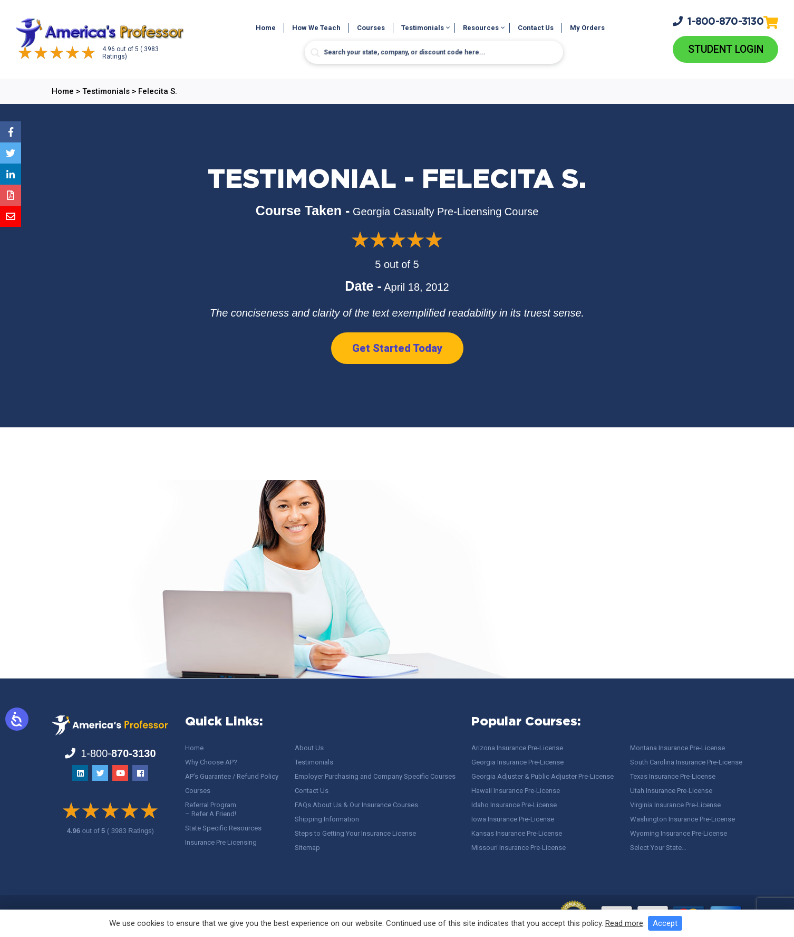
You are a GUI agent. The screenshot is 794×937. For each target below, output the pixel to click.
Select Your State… (658, 848)
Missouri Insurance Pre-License (518, 848)
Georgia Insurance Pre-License (517, 762)
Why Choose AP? (211, 762)
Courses (371, 28)
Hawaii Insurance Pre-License (515, 791)
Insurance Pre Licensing (221, 842)
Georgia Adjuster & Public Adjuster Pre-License (542, 776)
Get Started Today (397, 348)
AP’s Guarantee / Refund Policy (231, 776)
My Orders (587, 28)
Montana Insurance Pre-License (677, 748)
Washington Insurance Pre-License (682, 819)
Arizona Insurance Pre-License (517, 748)
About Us (309, 748)
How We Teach (316, 28)
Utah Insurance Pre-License (671, 791)
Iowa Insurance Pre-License (512, 819)
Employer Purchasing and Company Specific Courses (375, 776)
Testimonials (422, 28)
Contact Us (536, 28)
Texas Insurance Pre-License (672, 776)
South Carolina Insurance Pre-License (686, 762)
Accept (665, 923)
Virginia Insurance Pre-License (675, 805)
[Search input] (434, 52)
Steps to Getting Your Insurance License (355, 833)
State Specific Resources (223, 828)
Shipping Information (327, 819)
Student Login (726, 49)
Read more (624, 923)
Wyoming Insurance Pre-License (678, 833)
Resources (481, 28)
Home (266, 28)
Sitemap (307, 848)
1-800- (718, 21)
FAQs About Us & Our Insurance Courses (356, 805)
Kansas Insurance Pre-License (516, 833)
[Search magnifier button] (315, 53)
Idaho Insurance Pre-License (514, 805)
